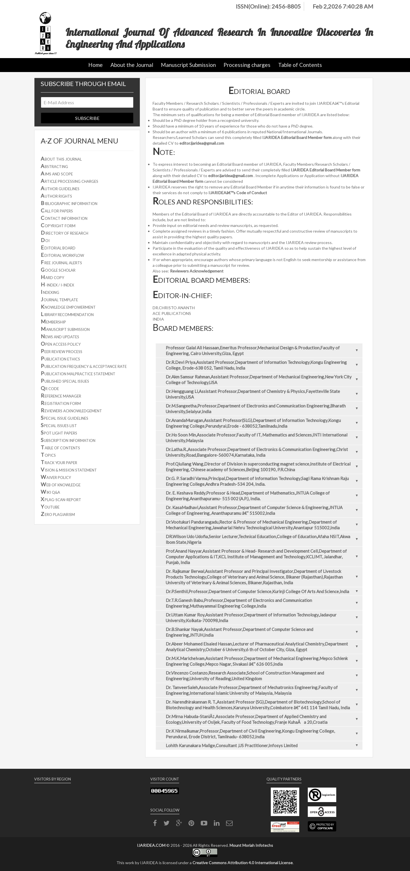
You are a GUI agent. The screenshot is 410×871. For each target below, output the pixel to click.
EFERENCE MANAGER (61, 395)
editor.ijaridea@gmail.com (201, 143)
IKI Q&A (50, 492)
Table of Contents (300, 65)
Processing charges (247, 65)
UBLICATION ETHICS (60, 358)
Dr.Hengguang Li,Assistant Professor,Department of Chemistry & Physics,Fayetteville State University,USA (263, 394)
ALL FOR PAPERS (57, 210)
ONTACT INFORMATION (64, 218)
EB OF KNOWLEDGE (61, 484)
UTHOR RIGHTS (56, 195)
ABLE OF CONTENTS (60, 447)
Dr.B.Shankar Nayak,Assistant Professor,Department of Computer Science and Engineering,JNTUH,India (263, 632)
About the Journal (131, 65)
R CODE (50, 388)
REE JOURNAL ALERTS (61, 262)
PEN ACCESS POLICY (61, 344)
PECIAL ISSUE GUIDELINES (64, 418)
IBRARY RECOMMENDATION (67, 314)
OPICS (48, 455)
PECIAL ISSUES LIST (59, 425)
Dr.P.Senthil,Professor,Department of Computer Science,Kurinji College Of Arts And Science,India (263, 591)
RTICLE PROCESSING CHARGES (69, 181)
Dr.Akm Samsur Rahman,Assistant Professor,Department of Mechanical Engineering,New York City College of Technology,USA (263, 379)
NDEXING (50, 292)
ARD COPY (52, 277)
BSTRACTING (54, 166)
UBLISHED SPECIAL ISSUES (65, 381)
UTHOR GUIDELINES (60, 188)
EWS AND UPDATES (60, 336)
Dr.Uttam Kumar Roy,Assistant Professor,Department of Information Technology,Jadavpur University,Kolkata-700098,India (263, 617)
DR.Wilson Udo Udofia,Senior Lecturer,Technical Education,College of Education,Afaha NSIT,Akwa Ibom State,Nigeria (263, 539)
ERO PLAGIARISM (58, 514)
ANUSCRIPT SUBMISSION (65, 329)
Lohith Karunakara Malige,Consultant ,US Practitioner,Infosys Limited (263, 745)
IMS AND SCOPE (57, 173)
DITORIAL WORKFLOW (62, 255)
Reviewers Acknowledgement (197, 271)
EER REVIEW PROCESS (61, 351)
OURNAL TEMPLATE (59, 299)
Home (95, 65)
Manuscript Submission (188, 65)
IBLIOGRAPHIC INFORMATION (69, 203)
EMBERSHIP (53, 321)
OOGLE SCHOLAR (58, 270)
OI (45, 240)
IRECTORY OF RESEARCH (64, 232)
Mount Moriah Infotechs (251, 845)
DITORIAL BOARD (58, 247)
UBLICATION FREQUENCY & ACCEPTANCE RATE (84, 366)
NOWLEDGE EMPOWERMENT (68, 307)
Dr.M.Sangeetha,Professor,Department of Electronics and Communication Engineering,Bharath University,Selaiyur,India (263, 408)
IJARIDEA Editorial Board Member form (297, 137)
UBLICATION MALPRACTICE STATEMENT (78, 373)
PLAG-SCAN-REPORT (61, 499)
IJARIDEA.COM (151, 845)
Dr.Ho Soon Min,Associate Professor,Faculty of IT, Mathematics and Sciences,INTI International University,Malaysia (263, 437)
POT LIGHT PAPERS (59, 432)
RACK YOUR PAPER (59, 462)
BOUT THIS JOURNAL (61, 158)
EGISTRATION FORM (61, 403)
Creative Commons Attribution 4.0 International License (242, 862)
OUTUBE (50, 506)
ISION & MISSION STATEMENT (69, 469)
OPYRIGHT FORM (58, 225)
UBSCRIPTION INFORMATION (68, 440)
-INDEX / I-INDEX (57, 284)
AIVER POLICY (56, 477)
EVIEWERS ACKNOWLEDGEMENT (71, 410)
